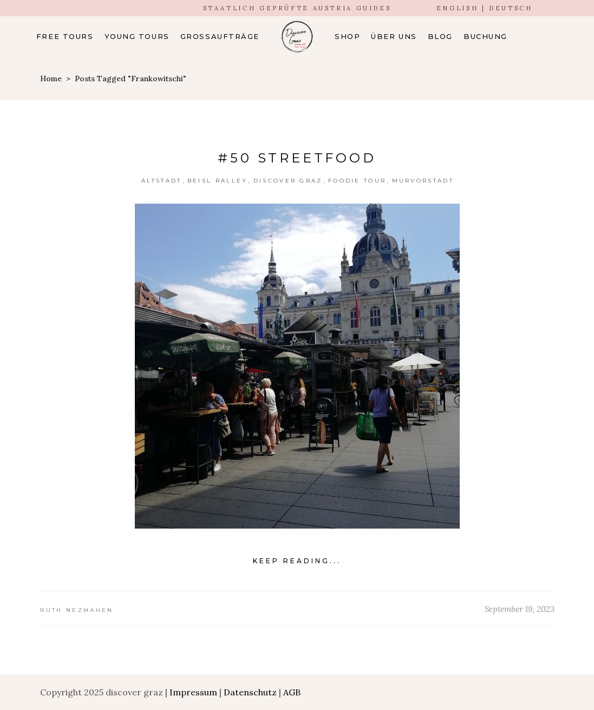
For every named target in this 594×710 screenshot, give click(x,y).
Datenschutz (250, 692)
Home (51, 78)
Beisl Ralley (217, 180)
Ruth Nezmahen (77, 610)
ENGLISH (457, 8)
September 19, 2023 (519, 609)
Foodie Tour (357, 180)
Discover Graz (288, 180)
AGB (292, 692)
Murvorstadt (423, 180)
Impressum (193, 692)
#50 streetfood (297, 158)
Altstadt (161, 180)
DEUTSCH (510, 8)
